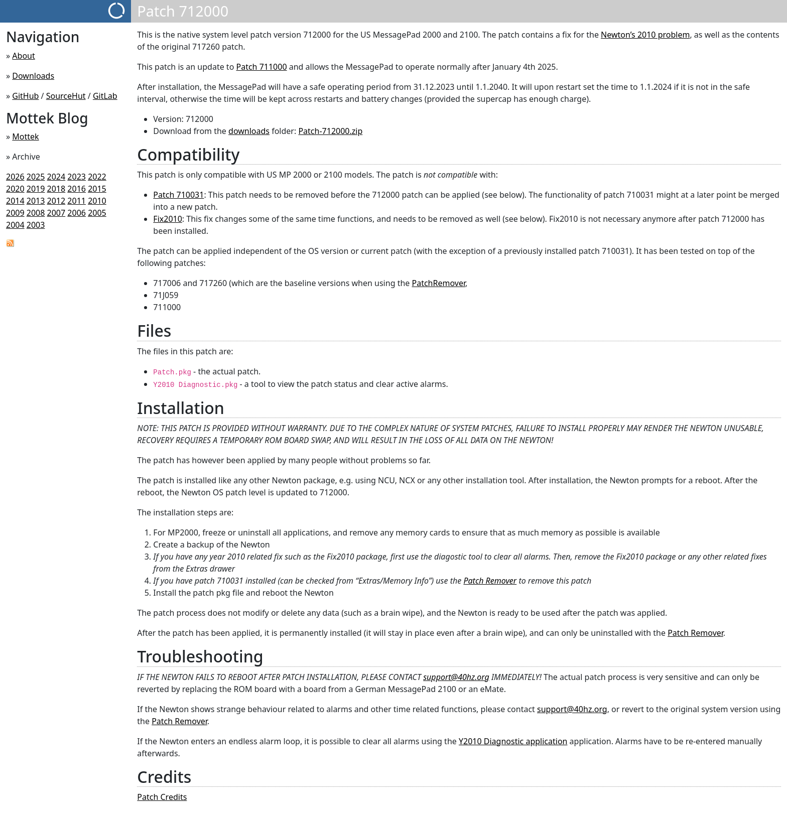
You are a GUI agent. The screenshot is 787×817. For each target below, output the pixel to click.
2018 (56, 188)
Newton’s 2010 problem (645, 34)
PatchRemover (438, 283)
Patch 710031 (178, 194)
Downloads (33, 75)
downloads (249, 131)
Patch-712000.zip (330, 131)
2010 (97, 200)
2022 (97, 176)
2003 (36, 224)
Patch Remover (489, 580)
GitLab (105, 95)
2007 (56, 212)
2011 (76, 200)
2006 (76, 212)
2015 (97, 188)
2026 (15, 176)
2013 (36, 200)
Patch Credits (162, 796)
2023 (76, 176)
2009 (15, 212)
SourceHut (66, 95)
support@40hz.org (456, 677)
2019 (36, 188)
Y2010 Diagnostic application (513, 741)
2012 (56, 200)
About (23, 55)
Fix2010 (167, 218)
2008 (36, 212)
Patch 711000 (261, 66)
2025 (36, 176)
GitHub (25, 95)
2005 (97, 212)
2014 (15, 200)
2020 (15, 188)
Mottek (25, 136)
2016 (76, 188)
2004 (15, 224)
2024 (56, 176)
